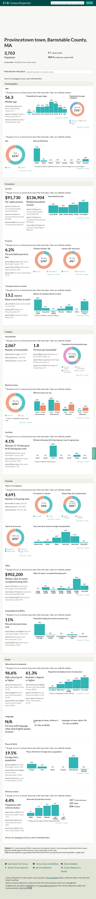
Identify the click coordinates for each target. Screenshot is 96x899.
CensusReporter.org (46, 885)
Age (7, 88)
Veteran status (12, 791)
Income (8, 188)
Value (7, 565)
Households (10, 336)
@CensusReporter (44, 867)
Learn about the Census (18, 864)
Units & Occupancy (13, 486)
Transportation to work (16, 286)
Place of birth (11, 744)
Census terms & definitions (47, 864)
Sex (6, 141)
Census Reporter (17, 3)
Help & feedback (71, 864)
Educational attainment (16, 664)
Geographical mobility (15, 611)
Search (89, 3)
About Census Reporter (18, 867)
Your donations (52, 878)
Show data (58, 118)
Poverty (8, 241)
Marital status (11, 385)
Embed (65, 118)
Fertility (8, 432)
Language (9, 716)
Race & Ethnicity (40, 141)
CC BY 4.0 (25, 888)
